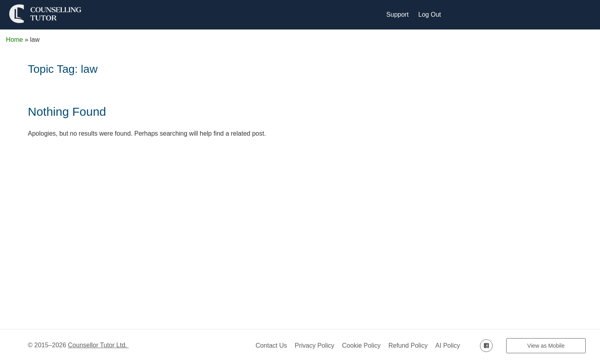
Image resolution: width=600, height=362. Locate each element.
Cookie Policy (361, 345)
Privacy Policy (314, 345)
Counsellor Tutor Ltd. (98, 345)
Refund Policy (408, 345)
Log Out (429, 14)
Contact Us (271, 345)
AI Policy (447, 345)
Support (397, 14)
